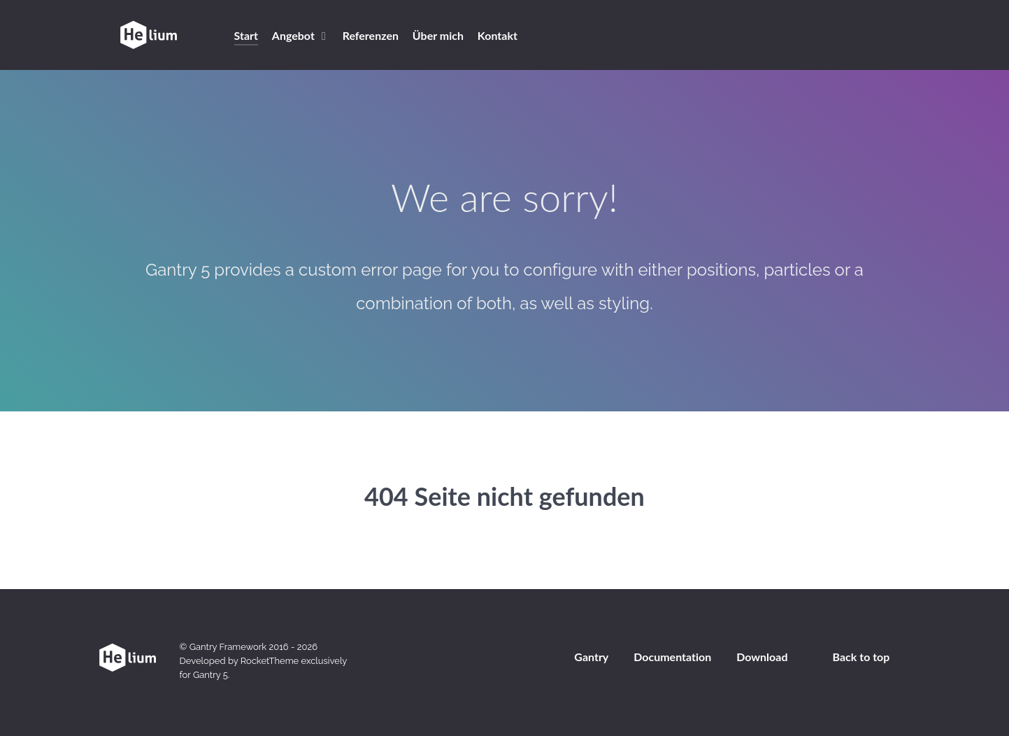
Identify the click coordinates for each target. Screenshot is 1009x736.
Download (761, 656)
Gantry (591, 656)
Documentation (672, 656)
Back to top (861, 656)
